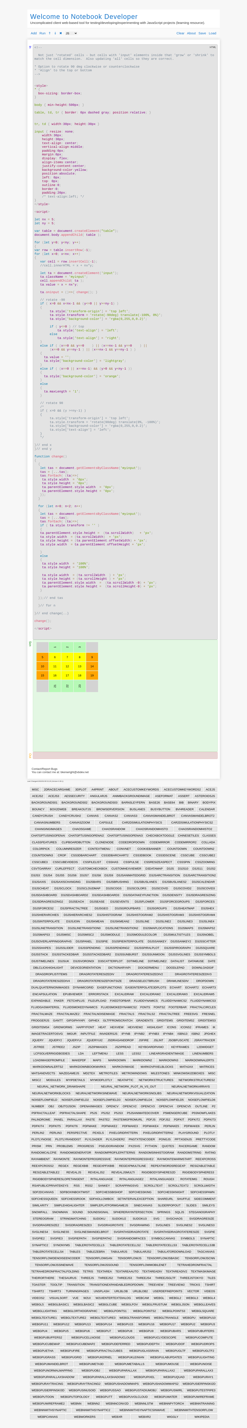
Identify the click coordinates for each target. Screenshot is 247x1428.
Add (34, 33)
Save (202, 33)
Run (42, 33)
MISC (35, 789)
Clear (181, 33)
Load (212, 33)
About (191, 33)
